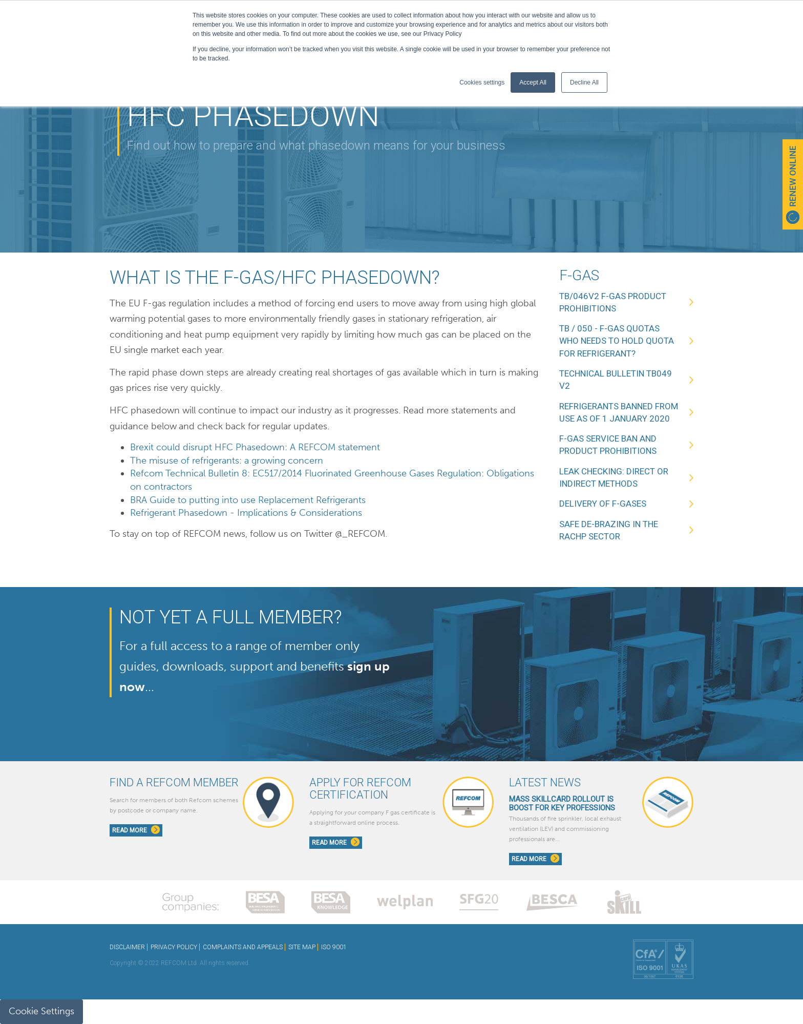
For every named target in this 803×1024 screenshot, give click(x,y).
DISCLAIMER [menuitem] (127, 947)
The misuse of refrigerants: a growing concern (226, 460)
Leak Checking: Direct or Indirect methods (613, 477)
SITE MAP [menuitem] (301, 947)
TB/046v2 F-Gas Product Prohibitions (612, 302)
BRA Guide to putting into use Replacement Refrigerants (248, 500)
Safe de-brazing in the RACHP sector (608, 530)
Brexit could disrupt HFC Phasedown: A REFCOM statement (255, 447)
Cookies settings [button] (481, 82)
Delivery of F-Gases (602, 503)
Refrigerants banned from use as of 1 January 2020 (618, 412)
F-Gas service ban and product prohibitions (608, 444)
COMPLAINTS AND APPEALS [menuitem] (243, 947)
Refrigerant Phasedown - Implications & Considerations (247, 512)
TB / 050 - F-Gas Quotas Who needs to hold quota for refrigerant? (616, 341)
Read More (136, 829)
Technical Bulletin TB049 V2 (615, 379)
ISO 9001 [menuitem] (334, 947)
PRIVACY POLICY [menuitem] (174, 947)
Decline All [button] (584, 82)
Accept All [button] (532, 82)
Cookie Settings (41, 1011)
